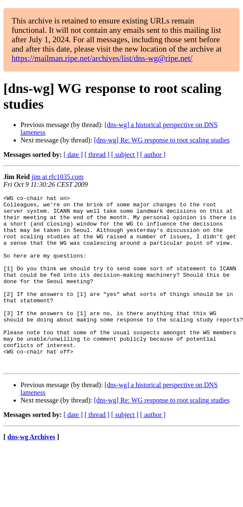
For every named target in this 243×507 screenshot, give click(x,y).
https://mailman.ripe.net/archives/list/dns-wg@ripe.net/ (102, 58)
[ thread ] (97, 154)
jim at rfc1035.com (58, 176)
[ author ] (153, 154)
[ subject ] (125, 154)
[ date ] (73, 154)
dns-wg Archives (31, 471)
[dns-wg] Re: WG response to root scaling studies (161, 140)
